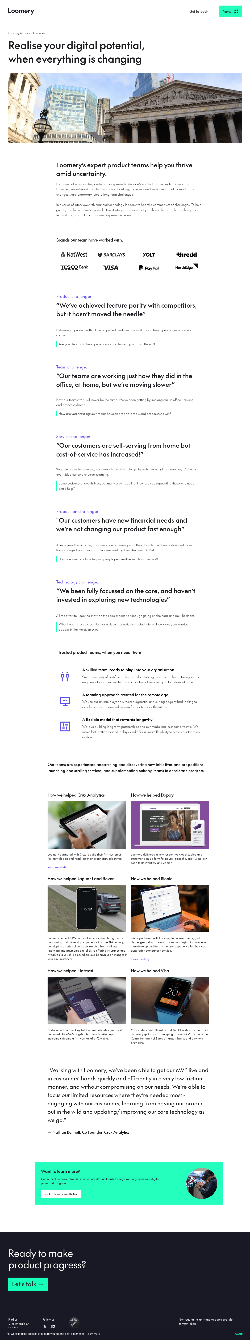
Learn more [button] (93, 1333)
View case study (57, 867)
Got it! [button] (239, 1334)
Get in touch (198, 11)
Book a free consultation (61, 1194)
